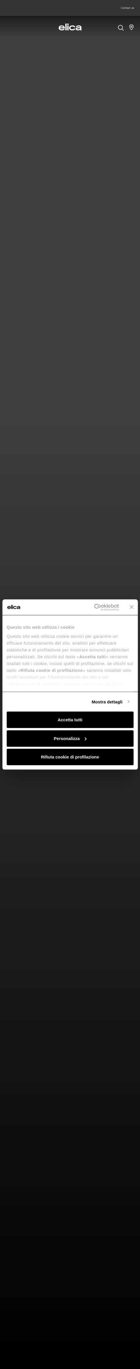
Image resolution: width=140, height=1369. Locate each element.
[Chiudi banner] (131, 607)
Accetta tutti (70, 719)
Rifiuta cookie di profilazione (70, 756)
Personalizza (70, 738)
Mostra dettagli (107, 701)
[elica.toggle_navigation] (8, 27)
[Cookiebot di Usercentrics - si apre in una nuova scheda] (94, 607)
